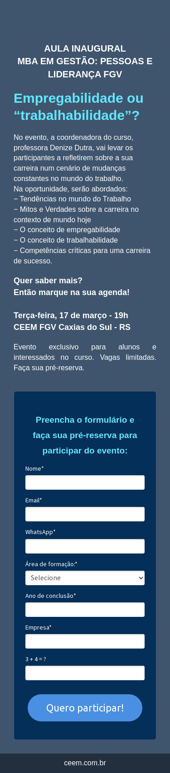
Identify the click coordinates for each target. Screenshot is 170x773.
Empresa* (38, 627)
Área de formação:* (51, 564)
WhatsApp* (40, 532)
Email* (33, 500)
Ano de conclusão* (50, 596)
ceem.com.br (85, 763)
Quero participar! (85, 707)
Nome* (34, 468)
